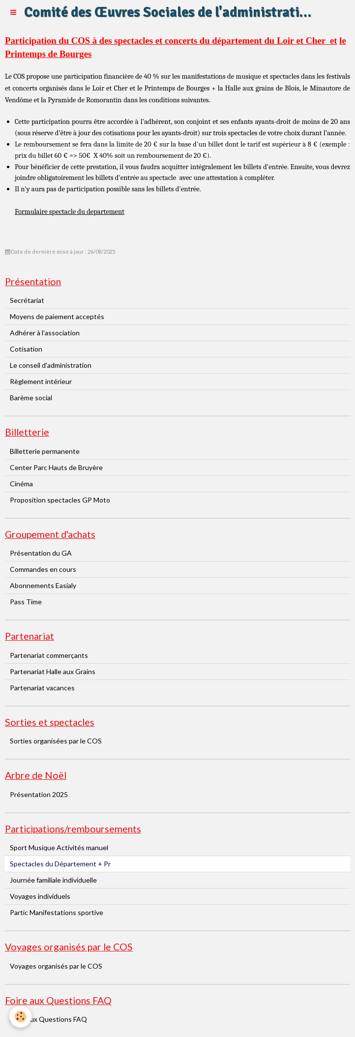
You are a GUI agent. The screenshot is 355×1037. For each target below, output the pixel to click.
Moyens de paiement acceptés (57, 316)
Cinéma (21, 483)
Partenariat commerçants (49, 655)
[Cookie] (21, 1017)
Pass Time (26, 601)
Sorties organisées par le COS (56, 741)
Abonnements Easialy (43, 585)
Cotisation (26, 349)
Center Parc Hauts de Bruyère (56, 467)
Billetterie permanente (45, 451)
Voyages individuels (40, 896)
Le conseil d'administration (50, 365)
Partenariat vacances (42, 687)
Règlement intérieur (41, 381)
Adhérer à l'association (45, 332)
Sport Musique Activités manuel (59, 847)
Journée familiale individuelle (53, 880)
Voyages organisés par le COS (56, 966)
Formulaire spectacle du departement (69, 211)
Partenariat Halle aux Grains (52, 671)
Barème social (31, 397)
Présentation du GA (41, 553)
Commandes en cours (43, 569)
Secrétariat (27, 300)
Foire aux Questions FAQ (48, 1019)
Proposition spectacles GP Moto (60, 500)
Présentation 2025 (39, 794)
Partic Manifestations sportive (56, 912)
